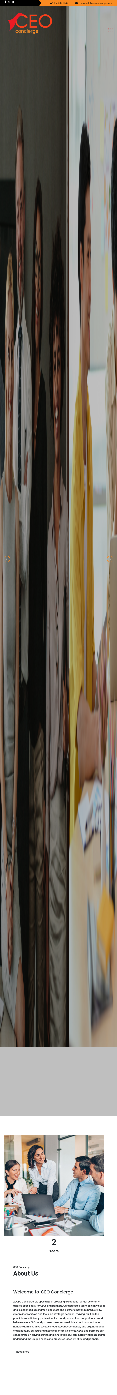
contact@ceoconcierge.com (96, 3)
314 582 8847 (61, 3)
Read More (22, 1351)
